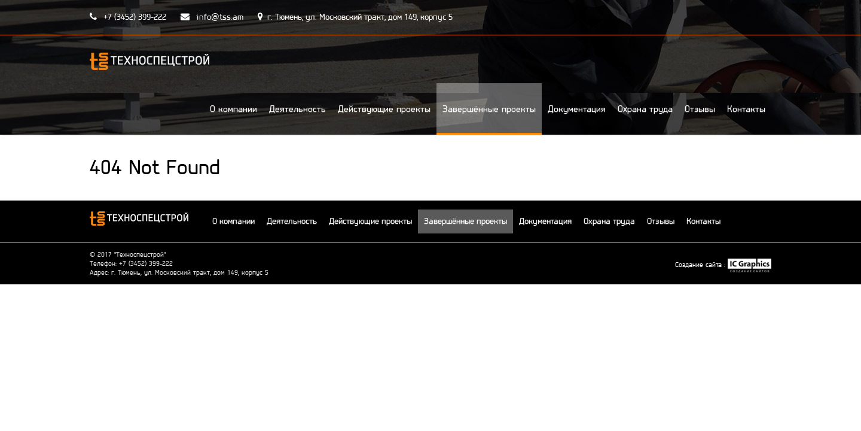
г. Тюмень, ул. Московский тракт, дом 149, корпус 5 (355, 17)
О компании (233, 109)
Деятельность (297, 109)
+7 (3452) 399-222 (128, 17)
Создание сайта (699, 264)
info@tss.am (212, 17)
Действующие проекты (384, 109)
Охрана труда (645, 109)
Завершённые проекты (489, 109)
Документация (577, 109)
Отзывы (700, 109)
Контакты (746, 109)
